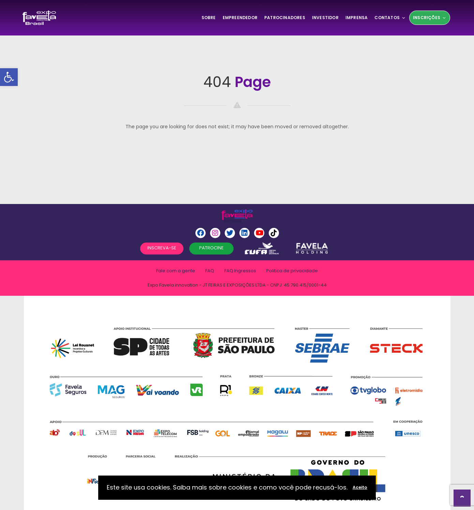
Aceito (360, 487)
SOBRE (209, 17)
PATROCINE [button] (211, 248)
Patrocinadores (284, 17)
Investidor (325, 17)
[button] (9, 77)
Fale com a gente (175, 270)
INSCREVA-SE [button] (161, 248)
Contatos (390, 17)
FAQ (209, 270)
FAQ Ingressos (240, 270)
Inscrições (429, 17)
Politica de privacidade (292, 270)
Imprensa (356, 17)
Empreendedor (240, 17)
